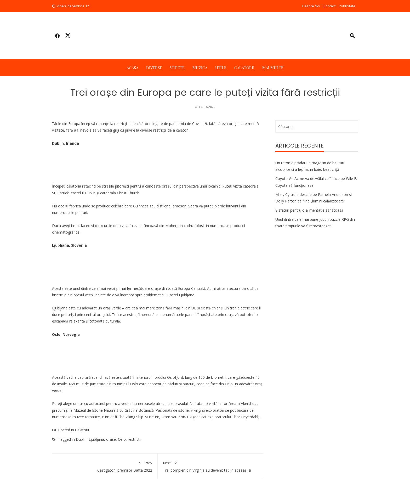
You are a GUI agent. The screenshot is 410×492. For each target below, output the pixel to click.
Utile (220, 67)
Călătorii (244, 67)
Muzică (199, 67)
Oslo (122, 439)
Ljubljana (96, 439)
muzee (78, 416)
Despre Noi (311, 6)
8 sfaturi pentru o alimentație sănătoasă (309, 210)
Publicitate (347, 6)
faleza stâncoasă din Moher (152, 225)
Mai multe (272, 67)
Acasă (132, 67)
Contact (329, 6)
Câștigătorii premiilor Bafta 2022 (104, 465)
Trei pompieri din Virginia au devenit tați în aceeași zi (210, 465)
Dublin (81, 439)
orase (111, 439)
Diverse (154, 67)
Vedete (177, 67)
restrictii (134, 439)
